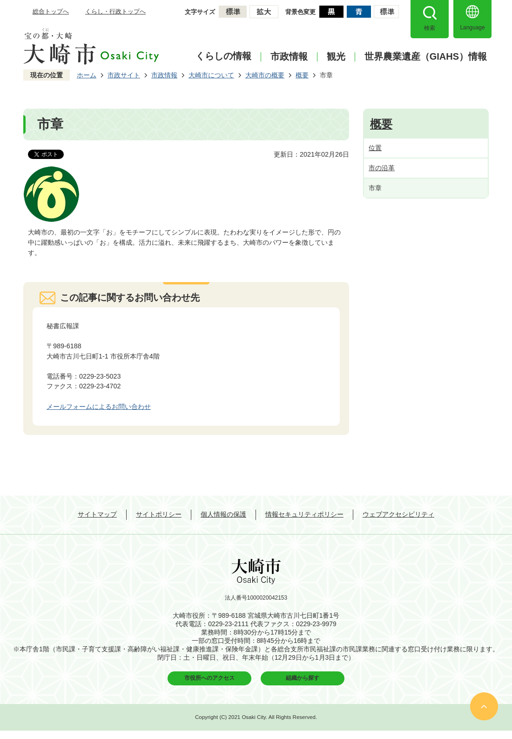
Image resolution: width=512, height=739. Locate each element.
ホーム (86, 75)
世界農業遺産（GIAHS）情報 (425, 57)
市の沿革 (382, 168)
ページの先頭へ (484, 706)
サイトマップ (97, 514)
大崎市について (211, 75)
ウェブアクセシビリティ (398, 514)
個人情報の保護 (223, 514)
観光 (336, 57)
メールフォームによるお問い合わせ (99, 406)
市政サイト (124, 75)
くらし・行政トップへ (115, 11)
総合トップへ (51, 11)
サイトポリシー (159, 514)
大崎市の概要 (264, 75)
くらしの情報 (223, 56)
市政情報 (289, 57)
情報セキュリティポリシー (304, 514)
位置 (375, 148)
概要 (302, 75)
